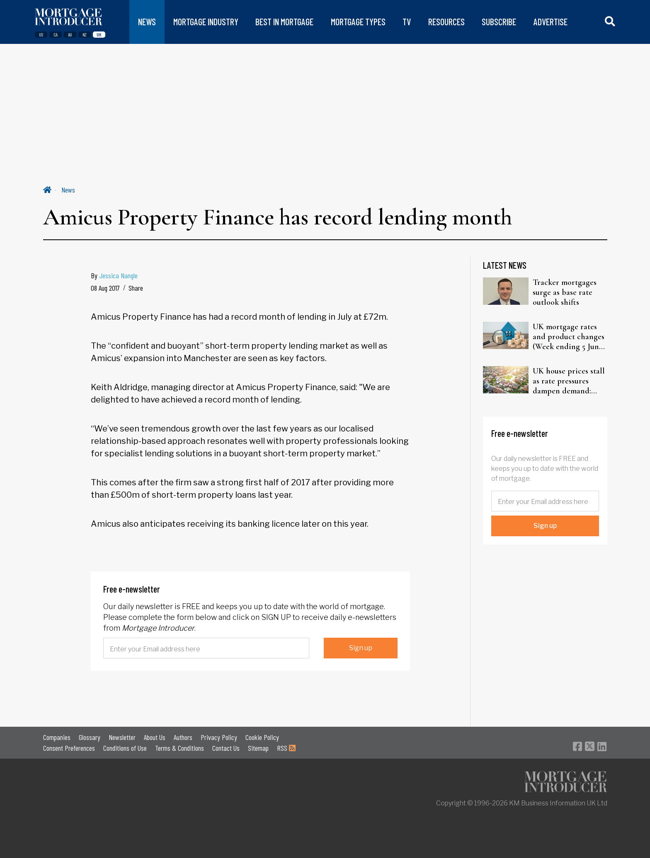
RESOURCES (446, 22)
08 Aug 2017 (105, 287)
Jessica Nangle (118, 275)
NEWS (147, 22)
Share (136, 287)
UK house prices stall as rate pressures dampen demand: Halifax (569, 381)
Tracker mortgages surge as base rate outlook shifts (565, 292)
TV (407, 22)
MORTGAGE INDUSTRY (205, 22)
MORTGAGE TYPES (358, 22)
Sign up (360, 648)
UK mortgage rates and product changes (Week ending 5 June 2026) (568, 337)
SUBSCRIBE (499, 22)
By (114, 275)
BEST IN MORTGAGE (284, 22)
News (68, 189)
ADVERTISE (551, 22)
